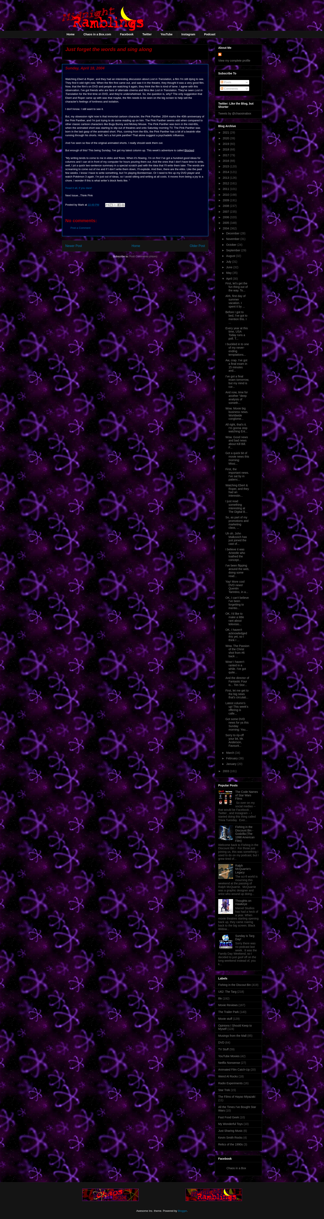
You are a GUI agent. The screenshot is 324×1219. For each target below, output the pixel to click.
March (230, 752)
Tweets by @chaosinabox (234, 113)
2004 (226, 228)
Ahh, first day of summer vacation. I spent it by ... (235, 301)
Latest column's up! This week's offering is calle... (236, 708)
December (233, 233)
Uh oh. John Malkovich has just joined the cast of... (236, 538)
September (233, 250)
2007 (226, 211)
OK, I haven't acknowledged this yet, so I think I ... (236, 635)
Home (71, 34)
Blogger (182, 1210)
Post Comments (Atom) (143, 256)
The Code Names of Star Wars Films (246, 795)
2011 (226, 189)
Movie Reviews (228, 1005)
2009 (226, 200)
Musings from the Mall (232, 1035)
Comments (229, 88)
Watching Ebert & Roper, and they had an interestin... (237, 490)
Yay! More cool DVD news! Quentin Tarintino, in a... (236, 587)
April (229, 278)
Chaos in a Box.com (97, 34)
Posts (226, 82)
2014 (226, 172)
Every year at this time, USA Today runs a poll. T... (236, 333)
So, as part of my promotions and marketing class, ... (237, 522)
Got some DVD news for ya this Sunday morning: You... (237, 724)
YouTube (167, 34)
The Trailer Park (228, 1012)
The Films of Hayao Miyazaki (236, 1096)
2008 (226, 206)
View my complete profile (234, 60)
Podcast (209, 34)
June (229, 267)
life (220, 998)
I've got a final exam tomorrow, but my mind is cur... (237, 381)
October (231, 244)
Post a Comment (80, 227)
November (233, 239)
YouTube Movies (228, 1056)
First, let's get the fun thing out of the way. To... (236, 287)
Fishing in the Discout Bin (234, 984)
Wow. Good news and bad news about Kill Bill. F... (236, 442)
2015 (226, 166)
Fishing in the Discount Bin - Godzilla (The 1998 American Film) (245, 833)
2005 (226, 222)
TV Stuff (223, 1049)
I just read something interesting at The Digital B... (236, 506)
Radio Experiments (230, 1083)
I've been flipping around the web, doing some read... (237, 570)
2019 (226, 144)
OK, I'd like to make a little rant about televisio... (234, 619)
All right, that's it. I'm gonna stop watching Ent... (236, 428)
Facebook (126, 34)
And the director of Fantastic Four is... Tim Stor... (237, 681)
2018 (226, 149)
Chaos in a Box (236, 1168)
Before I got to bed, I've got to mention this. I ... (236, 317)
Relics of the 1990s (230, 1144)
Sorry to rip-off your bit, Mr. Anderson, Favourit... (234, 740)
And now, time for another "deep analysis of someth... (236, 397)
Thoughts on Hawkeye (243, 902)
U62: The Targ (227, 991)
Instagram (188, 34)
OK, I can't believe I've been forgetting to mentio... (237, 603)
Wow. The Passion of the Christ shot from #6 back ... (237, 651)
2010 (226, 194)
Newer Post (73, 246)
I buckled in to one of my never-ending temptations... (237, 349)
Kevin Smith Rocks (230, 1137)
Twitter (147, 34)
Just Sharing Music (230, 1130)
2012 (226, 183)
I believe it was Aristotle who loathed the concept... (235, 554)
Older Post (197, 246)
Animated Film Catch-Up (234, 1069)
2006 (226, 217)
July (229, 261)
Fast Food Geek (228, 1117)
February (232, 758)
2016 (226, 160)
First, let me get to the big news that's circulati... (237, 694)
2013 (226, 177)
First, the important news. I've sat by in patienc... (237, 474)
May (229, 272)
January (231, 764)
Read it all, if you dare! (78, 188)
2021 (226, 132)
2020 (226, 138)
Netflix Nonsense (229, 1062)
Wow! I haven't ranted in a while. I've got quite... (235, 667)
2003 (226, 771)
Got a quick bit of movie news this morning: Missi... (237, 458)
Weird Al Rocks (228, 1076)
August (231, 256)
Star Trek (224, 1090)
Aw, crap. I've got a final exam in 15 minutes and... (236, 365)
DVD (221, 1042)
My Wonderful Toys (230, 1124)
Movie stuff (225, 1018)
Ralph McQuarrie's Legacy (243, 869)
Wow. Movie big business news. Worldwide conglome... (236, 413)
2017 (226, 155)
